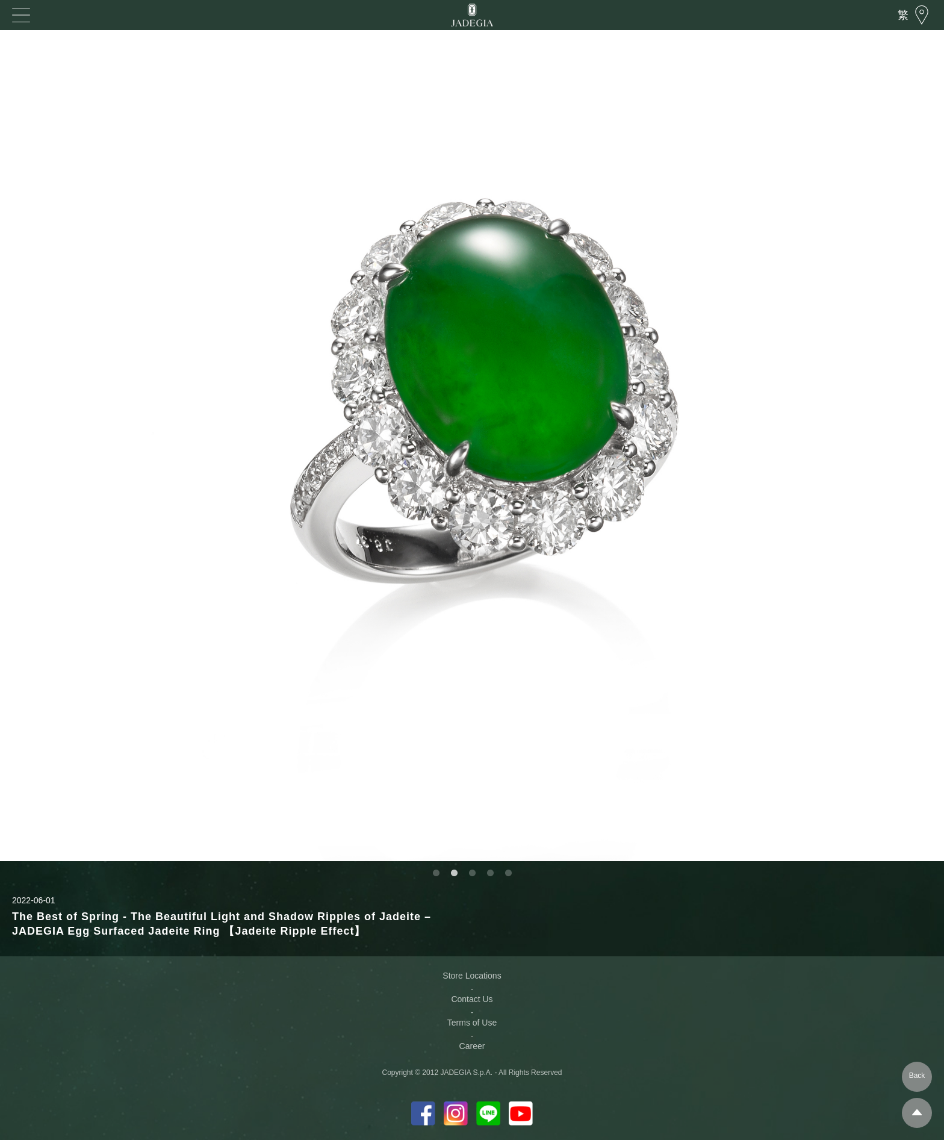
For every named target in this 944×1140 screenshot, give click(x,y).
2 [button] (454, 873)
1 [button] (436, 873)
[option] (472, 445)
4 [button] (490, 873)
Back (917, 1075)
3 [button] (472, 873)
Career (472, 1046)
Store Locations (471, 975)
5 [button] (508, 873)
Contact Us (471, 999)
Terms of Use (472, 1022)
